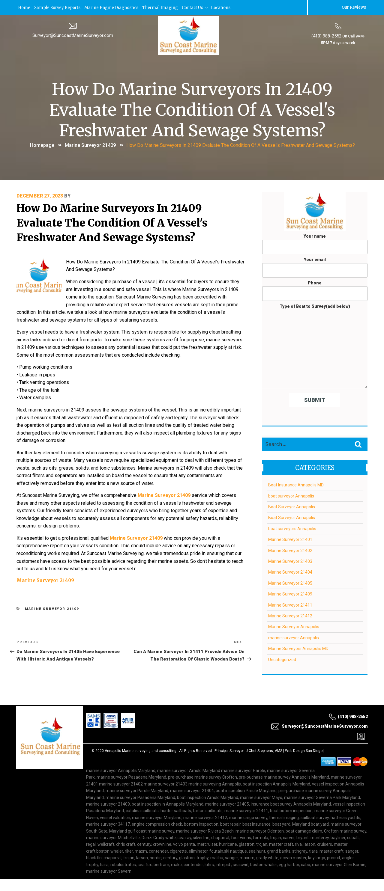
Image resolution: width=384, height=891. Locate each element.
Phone (314, 290)
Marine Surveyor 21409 (90, 144)
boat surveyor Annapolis (291, 495)
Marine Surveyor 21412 (290, 615)
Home (24, 7)
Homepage (42, 144)
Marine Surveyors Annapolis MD (298, 648)
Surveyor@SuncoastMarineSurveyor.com (72, 35)
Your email (314, 267)
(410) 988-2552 (326, 35)
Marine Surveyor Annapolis (293, 626)
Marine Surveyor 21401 (290, 539)
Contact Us (196, 7)
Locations (222, 7)
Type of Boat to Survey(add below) (314, 345)
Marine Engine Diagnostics (112, 7)
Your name (314, 243)
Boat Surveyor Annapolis (291, 506)
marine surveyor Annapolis (293, 637)
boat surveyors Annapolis (292, 528)
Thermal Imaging (161, 7)
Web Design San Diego (303, 750)
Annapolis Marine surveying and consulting (140, 750)
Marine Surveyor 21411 (290, 604)
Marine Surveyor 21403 (290, 561)
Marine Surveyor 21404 (290, 571)
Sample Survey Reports (57, 7)
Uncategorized (282, 659)
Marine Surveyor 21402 (290, 550)
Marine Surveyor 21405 (290, 582)
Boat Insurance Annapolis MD (296, 484)
